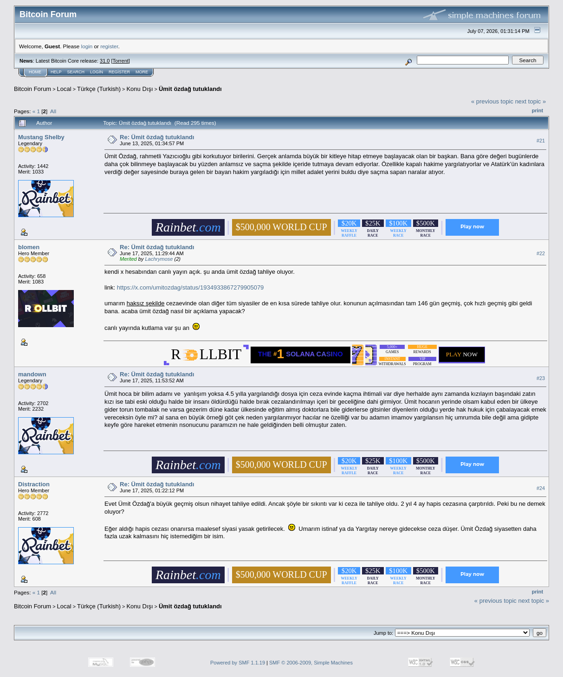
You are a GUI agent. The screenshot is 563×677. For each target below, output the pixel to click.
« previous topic (492, 101)
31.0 (105, 61)
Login (96, 72)
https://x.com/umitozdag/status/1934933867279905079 (190, 287)
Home (35, 72)
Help (56, 72)
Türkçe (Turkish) (99, 88)
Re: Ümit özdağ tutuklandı (157, 137)
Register (119, 72)
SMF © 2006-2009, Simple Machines (311, 662)
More (142, 72)
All (53, 111)
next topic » (530, 101)
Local (64, 88)
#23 (541, 378)
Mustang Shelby (41, 137)
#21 (541, 140)
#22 (541, 253)
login (87, 46)
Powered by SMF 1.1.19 (237, 662)
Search (76, 72)
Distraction (34, 484)
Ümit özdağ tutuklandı (190, 88)
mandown (32, 374)
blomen (28, 247)
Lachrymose (159, 259)
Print (537, 110)
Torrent (121, 61)
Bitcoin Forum (32, 88)
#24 (541, 488)
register (109, 46)
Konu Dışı (139, 88)
